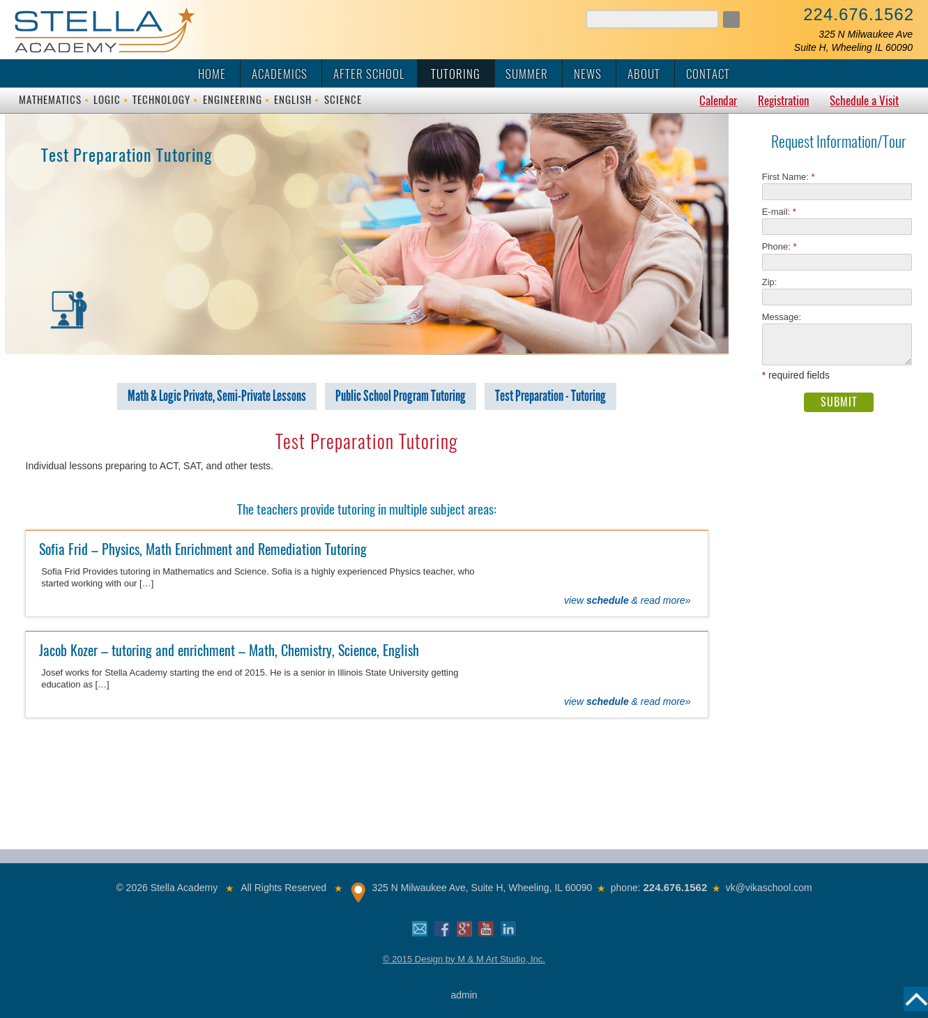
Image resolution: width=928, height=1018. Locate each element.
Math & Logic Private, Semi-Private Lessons (217, 396)
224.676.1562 (858, 14)
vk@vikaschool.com (769, 887)
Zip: (773, 282)
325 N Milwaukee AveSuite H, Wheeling (853, 41)
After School (369, 74)
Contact (708, 74)
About (643, 74)
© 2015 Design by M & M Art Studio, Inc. (464, 959)
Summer (526, 74)
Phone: (779, 246)
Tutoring (455, 74)
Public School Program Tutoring (400, 396)
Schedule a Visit (864, 100)
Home (212, 74)
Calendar (718, 100)
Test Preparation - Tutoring (550, 396)
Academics (279, 74)
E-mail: (779, 211)
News (588, 74)
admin (463, 995)
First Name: (788, 177)
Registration (783, 100)
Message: (781, 317)
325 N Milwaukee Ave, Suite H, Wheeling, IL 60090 (482, 887)
